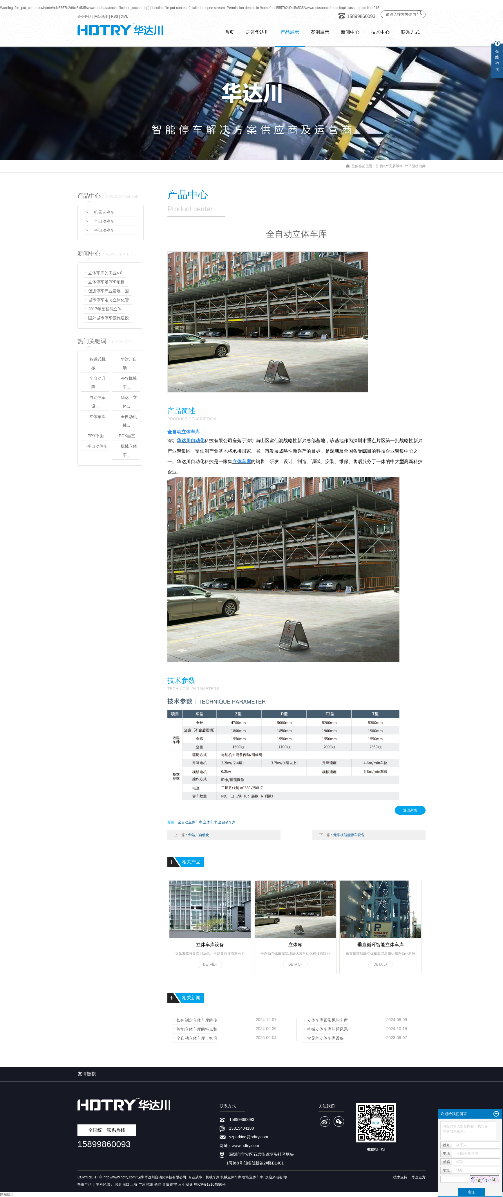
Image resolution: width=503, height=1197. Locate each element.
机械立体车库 (230, 1177)
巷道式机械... (97, 363)
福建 (189, 1184)
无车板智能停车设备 (349, 835)
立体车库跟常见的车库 (327, 1020)
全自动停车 (104, 221)
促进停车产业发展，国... (110, 291)
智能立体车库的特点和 (197, 1029)
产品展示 (392, 166)
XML (124, 17)
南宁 (173, 1184)
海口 (125, 1184)
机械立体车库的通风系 (327, 1029)
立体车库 (97, 416)
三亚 (181, 1184)
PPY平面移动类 (413, 166)
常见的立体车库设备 (325, 1038)
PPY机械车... (128, 382)
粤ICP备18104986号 (209, 1184)
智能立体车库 (252, 1177)
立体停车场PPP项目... (108, 282)
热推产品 (84, 1184)
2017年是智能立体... (106, 309)
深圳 (118, 1184)
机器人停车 (104, 212)
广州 (141, 1184)
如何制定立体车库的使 (197, 1020)
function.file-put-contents (170, 8)
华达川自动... (129, 363)
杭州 (149, 1184)
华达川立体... (129, 401)
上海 (133, 1184)
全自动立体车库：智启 (197, 1038)
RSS (114, 17)
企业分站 (84, 17)
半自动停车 (104, 230)
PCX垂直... (128, 435)
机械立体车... (129, 450)
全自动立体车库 (190, 822)
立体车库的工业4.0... (107, 273)
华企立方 (419, 1177)
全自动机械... (129, 421)
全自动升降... (97, 382)
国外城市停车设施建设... (110, 318)
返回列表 (410, 810)
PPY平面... (97, 435)
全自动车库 (227, 822)
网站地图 (101, 17)
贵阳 (165, 1184)
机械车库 (213, 1177)
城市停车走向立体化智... (110, 300)
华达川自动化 (198, 835)
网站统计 (7, 1194)
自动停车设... (97, 401)
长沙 (157, 1184)
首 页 (379, 166)
